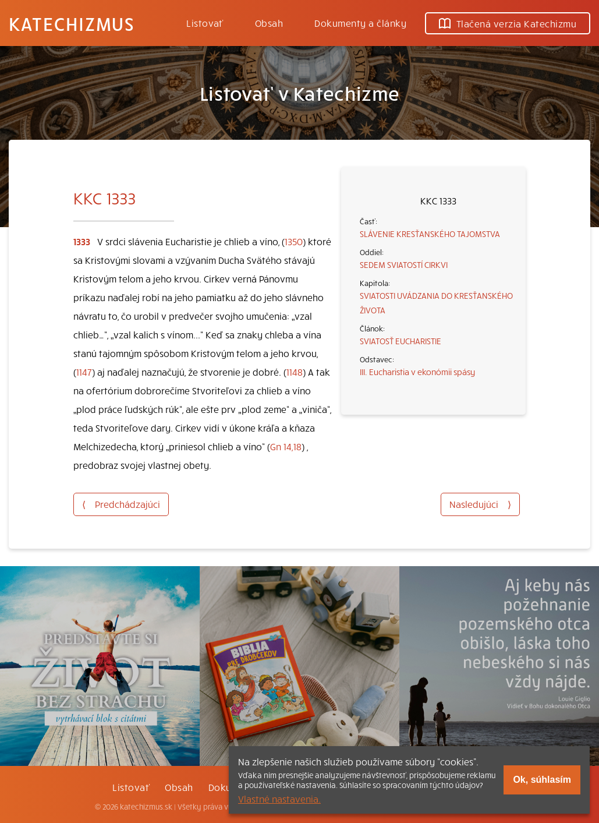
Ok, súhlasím (542, 780)
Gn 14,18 (286, 446)
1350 (294, 241)
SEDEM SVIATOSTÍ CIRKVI (404, 264)
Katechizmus (71, 23)
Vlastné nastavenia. (279, 798)
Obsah (269, 23)
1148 (294, 371)
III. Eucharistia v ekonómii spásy (417, 371)
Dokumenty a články (360, 23)
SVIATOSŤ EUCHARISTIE (400, 340)
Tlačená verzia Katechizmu (507, 23)
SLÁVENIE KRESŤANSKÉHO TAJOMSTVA (430, 233)
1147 (84, 371)
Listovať (205, 23)
